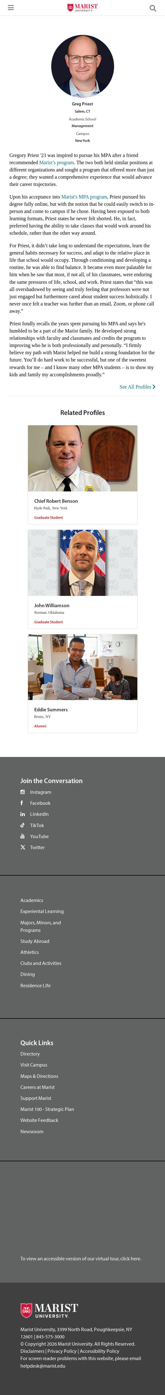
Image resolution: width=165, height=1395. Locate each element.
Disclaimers (32, 1351)
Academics (31, 900)
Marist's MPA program (84, 196)
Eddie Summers (51, 710)
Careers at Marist (37, 1087)
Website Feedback (39, 1120)
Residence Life (35, 985)
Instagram (40, 792)
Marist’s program (56, 162)
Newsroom (31, 1131)
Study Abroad (34, 941)
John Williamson (51, 605)
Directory (30, 1053)
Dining (27, 974)
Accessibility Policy (99, 1351)
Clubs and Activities (40, 963)
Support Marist (35, 1098)
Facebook (40, 803)
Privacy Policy (62, 1351)
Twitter (37, 847)
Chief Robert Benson (56, 501)
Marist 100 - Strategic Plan (47, 1109)
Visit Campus (33, 1065)
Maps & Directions (39, 1076)
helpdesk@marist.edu (42, 1366)
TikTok (37, 825)
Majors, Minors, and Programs (40, 926)
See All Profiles (138, 386)
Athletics (29, 952)
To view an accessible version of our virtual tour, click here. (80, 1258)
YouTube (39, 836)
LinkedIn (39, 814)
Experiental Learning (42, 911)
